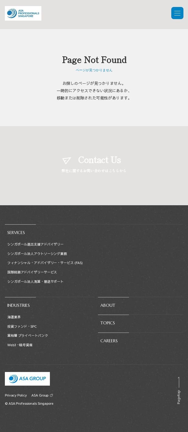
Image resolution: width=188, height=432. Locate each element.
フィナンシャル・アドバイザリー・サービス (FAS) (45, 262)
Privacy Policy (15, 395)
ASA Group (39, 395)
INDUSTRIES (18, 305)
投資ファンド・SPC (22, 326)
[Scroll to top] (178, 390)
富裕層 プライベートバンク (27, 335)
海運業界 (14, 317)
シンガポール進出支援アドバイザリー (35, 244)
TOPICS (107, 323)
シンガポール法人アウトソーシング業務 (37, 253)
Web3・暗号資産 (20, 345)
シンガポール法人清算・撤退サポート (35, 281)
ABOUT (107, 305)
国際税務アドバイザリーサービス (32, 272)
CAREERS (109, 340)
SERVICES (16, 232)
